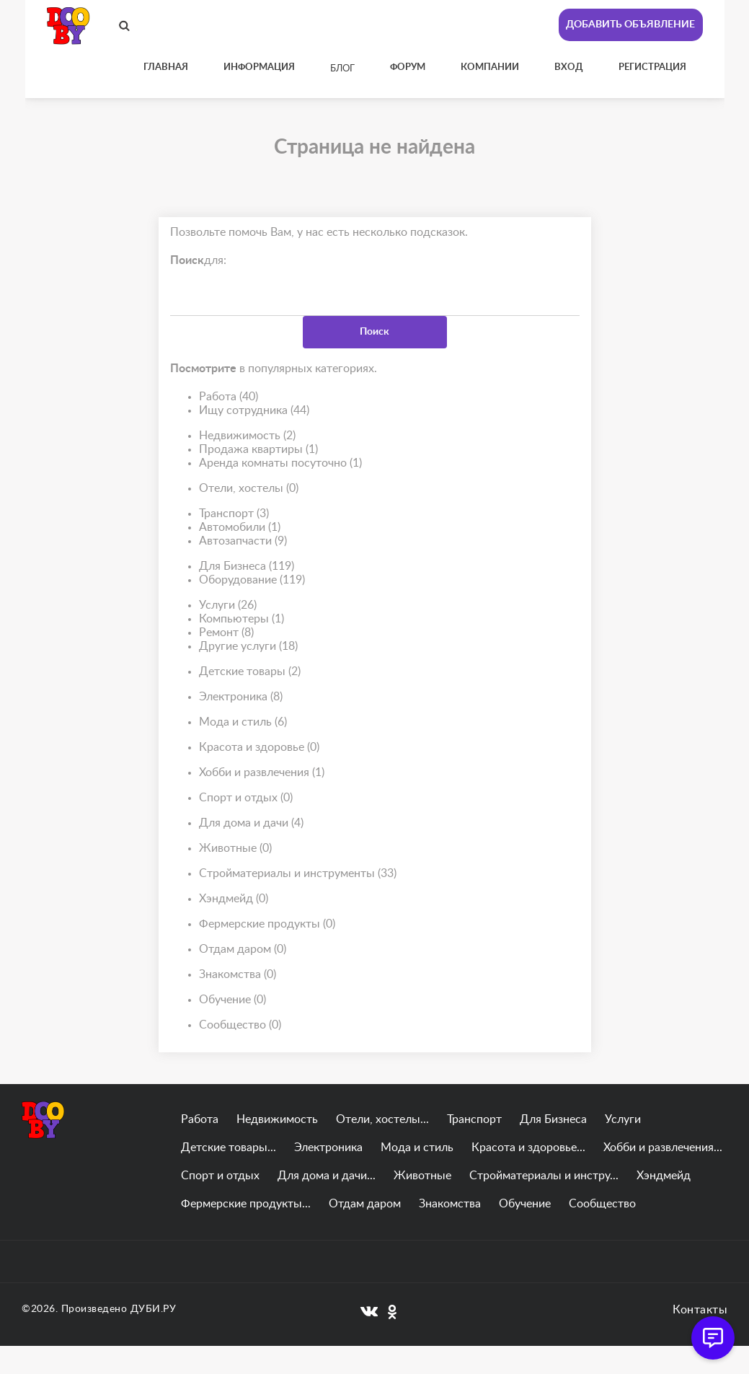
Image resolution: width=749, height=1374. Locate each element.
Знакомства (237, 975)
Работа (228, 397)
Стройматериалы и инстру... (544, 1175)
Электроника (241, 697)
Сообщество (240, 1025)
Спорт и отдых (246, 798)
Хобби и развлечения (261, 773)
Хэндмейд (233, 899)
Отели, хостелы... (382, 1119)
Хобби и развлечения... (662, 1147)
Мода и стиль (243, 722)
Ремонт (226, 633)
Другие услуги (248, 646)
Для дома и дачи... (327, 1175)
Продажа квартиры (258, 450)
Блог (342, 69)
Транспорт (234, 514)
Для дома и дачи (251, 823)
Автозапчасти (243, 541)
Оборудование (252, 580)
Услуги (228, 605)
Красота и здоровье (259, 747)
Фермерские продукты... (246, 1204)
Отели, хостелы (248, 489)
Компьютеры (241, 619)
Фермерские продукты (267, 924)
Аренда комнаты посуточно (280, 463)
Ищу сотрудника (254, 411)
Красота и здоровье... (528, 1147)
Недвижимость (247, 436)
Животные (235, 848)
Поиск (374, 332)
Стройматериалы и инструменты (297, 874)
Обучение (232, 1000)
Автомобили (239, 527)
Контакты (700, 1310)
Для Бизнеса (246, 566)
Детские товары (250, 672)
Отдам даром (242, 949)
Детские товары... (228, 1147)
